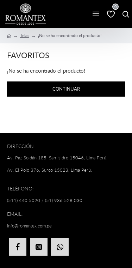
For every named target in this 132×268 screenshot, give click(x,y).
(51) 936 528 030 (63, 200)
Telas (24, 35)
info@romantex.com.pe (29, 226)
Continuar (66, 89)
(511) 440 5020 (23, 200)
